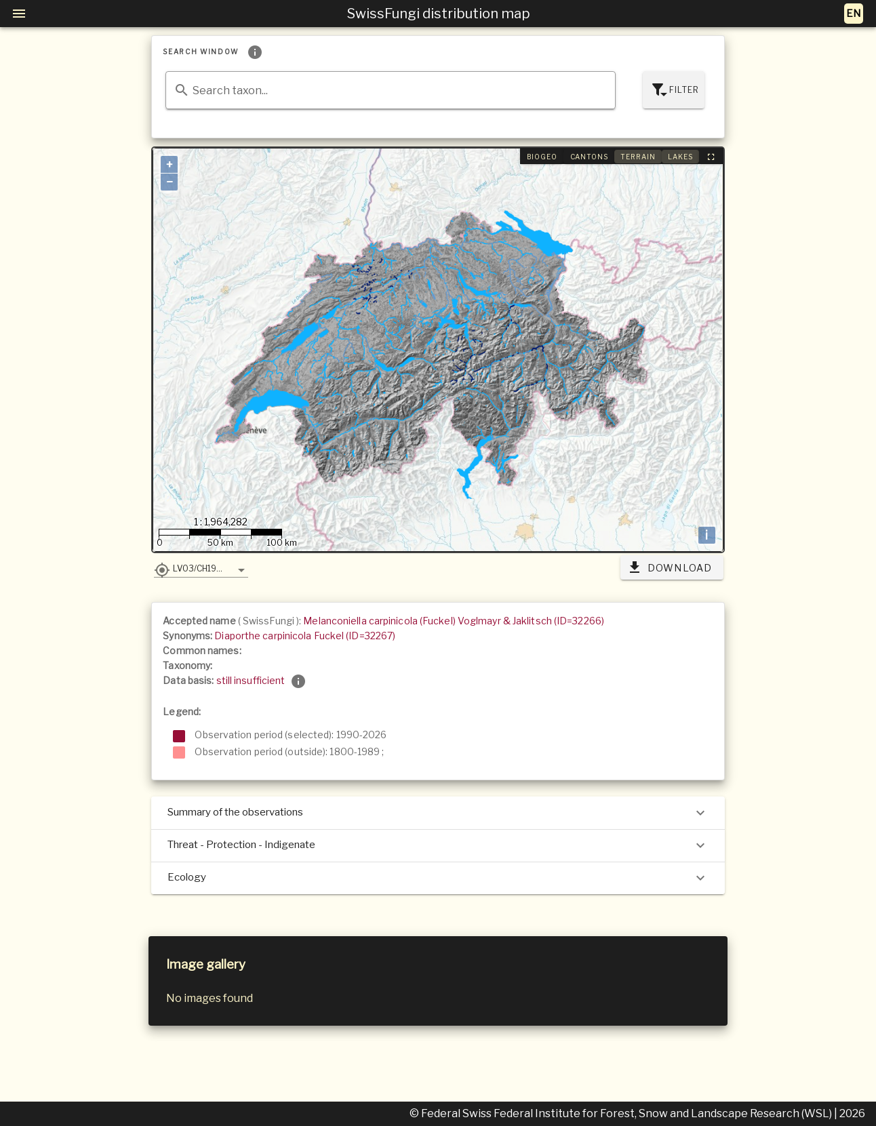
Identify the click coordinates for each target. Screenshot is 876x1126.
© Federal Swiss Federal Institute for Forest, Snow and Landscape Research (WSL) (622, 1113)
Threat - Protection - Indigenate (437, 845)
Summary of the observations (437, 813)
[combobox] (390, 90)
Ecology (437, 878)
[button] (201, 568)
